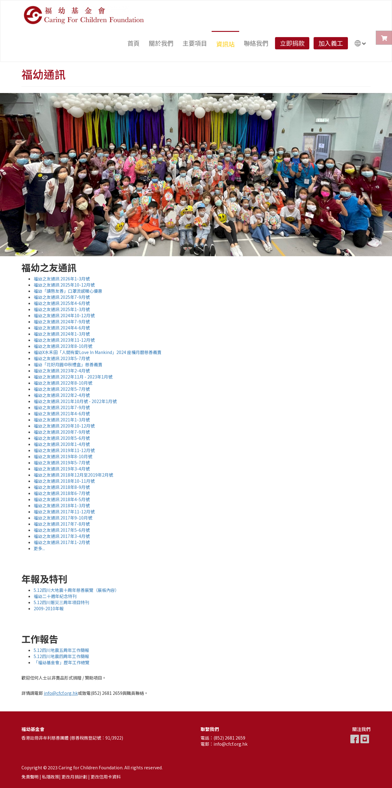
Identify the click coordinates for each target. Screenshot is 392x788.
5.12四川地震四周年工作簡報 (61, 656)
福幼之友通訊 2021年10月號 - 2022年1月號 (75, 401)
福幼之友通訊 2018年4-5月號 (62, 499)
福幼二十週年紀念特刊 (55, 596)
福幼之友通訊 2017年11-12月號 (64, 511)
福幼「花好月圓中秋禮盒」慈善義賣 (68, 364)
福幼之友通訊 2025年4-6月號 (62, 303)
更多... (39, 548)
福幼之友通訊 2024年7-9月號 (62, 321)
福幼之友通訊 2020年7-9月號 (62, 432)
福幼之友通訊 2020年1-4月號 (62, 444)
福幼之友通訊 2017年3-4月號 (62, 536)
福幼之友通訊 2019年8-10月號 (63, 456)
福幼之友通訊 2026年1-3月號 (62, 279)
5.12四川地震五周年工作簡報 (61, 650)
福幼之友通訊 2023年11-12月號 (64, 340)
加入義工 (330, 43)
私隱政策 (50, 777)
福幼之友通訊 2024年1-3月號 (62, 334)
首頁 (133, 43)
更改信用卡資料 (106, 777)
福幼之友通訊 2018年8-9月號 (62, 487)
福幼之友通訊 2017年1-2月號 (62, 542)
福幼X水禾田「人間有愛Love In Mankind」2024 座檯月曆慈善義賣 (97, 352)
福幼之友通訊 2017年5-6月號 (62, 530)
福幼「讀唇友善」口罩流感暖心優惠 (68, 291)
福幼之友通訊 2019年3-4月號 (62, 469)
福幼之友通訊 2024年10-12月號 (64, 315)
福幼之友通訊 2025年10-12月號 (64, 285)
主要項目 (195, 43)
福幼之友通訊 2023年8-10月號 (63, 346)
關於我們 (161, 43)
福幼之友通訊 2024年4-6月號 (62, 328)
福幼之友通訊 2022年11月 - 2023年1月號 (73, 377)
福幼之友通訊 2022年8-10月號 (63, 383)
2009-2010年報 (49, 608)
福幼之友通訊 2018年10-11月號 (64, 481)
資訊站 (225, 44)
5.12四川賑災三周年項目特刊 (61, 602)
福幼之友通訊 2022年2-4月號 (62, 395)
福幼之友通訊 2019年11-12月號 (64, 450)
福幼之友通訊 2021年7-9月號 (62, 407)
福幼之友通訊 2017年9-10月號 (63, 518)
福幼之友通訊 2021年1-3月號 (62, 420)
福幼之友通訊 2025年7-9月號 (62, 297)
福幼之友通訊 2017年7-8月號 (62, 524)
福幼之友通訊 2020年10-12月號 (64, 426)
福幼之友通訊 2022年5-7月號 (62, 389)
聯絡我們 (256, 43)
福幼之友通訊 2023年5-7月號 (62, 358)
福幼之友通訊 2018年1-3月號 (62, 505)
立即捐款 (292, 43)
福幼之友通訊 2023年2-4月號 (62, 370)
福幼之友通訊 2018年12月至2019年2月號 (73, 475)
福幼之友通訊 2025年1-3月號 (62, 309)
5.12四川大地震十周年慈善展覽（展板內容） (76, 590)
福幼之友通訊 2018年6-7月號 (62, 493)
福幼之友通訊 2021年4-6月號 (62, 413)
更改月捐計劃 (74, 777)
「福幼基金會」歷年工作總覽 (61, 662)
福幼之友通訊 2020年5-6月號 (62, 438)
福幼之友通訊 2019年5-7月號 (62, 462)
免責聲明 (30, 777)
